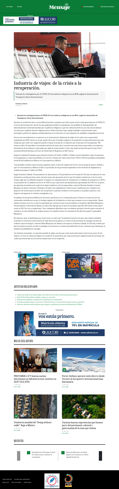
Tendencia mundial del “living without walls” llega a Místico (33, 424)
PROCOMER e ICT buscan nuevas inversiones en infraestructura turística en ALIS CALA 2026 (35, 379)
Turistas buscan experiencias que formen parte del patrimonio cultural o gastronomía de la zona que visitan (82, 425)
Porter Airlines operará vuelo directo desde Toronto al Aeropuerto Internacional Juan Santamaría (83, 379)
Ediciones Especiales (106, 6)
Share (101, 104)
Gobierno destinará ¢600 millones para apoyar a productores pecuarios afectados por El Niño (49, 304)
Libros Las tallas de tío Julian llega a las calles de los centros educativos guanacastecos (47, 295)
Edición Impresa (87, 6)
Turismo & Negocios (19, 78)
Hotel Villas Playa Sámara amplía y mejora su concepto (36, 297)
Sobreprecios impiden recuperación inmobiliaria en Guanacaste (39, 300)
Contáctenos (27, 482)
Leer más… (17, 387)
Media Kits (5, 482)
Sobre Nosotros (7, 479)
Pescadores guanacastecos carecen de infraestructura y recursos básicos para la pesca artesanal (50, 302)
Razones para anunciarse (22, 479)
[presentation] (18, 456)
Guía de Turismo (16, 482)
